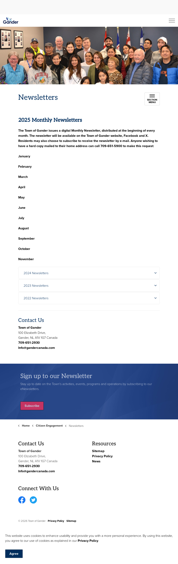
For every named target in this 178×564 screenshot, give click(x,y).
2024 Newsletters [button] (36, 273)
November (26, 259)
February (25, 166)
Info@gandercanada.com (36, 347)
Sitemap (98, 451)
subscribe (70, 140)
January (24, 156)
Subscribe (32, 406)
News (96, 461)
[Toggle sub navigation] (152, 99)
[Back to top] (89, 550)
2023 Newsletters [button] (36, 285)
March (23, 176)
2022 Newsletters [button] (36, 298)
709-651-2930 (29, 342)
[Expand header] (172, 20)
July (21, 218)
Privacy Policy (102, 456)
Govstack (36, 533)
